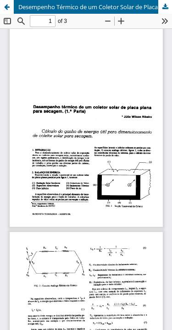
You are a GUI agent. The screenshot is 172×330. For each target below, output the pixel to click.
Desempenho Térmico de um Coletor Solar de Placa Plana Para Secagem (95, 7)
